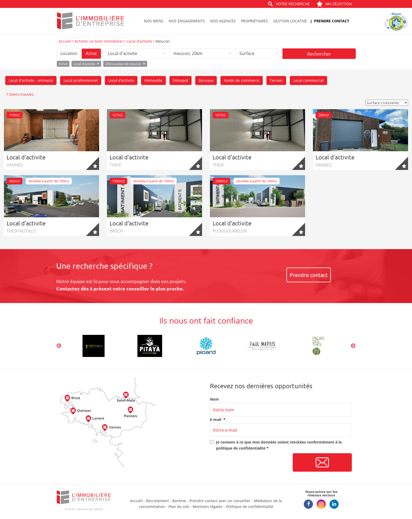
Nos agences (223, 20)
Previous (58, 346)
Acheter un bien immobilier (99, 41)
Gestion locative (290, 20)
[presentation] (250, 462)
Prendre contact (331, 20)
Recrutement (157, 500)
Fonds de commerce (241, 80)
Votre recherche (293, 3)
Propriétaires (254, 20)
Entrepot (180, 80)
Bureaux (206, 80)
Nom (214, 399)
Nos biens (153, 20)
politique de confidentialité (240, 448)
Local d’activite (139, 41)
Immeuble (153, 80)
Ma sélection (334, 4)
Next (353, 346)
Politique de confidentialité (249, 506)
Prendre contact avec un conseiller (219, 500)
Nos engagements (187, 20)
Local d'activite (121, 80)
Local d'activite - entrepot (31, 80)
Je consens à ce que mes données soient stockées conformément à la (279, 445)
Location (69, 53)
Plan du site (178, 506)
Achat (91, 53)
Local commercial (308, 80)
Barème (179, 500)
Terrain (276, 80)
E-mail (217, 419)
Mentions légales (208, 506)
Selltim (98, 509)
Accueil (65, 41)
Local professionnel (81, 80)
